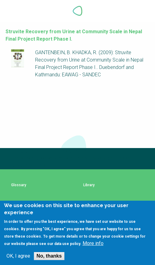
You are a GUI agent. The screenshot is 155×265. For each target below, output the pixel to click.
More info (93, 243)
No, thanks (49, 256)
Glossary (18, 185)
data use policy (67, 244)
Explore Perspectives (142, 10)
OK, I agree (18, 256)
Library (89, 185)
